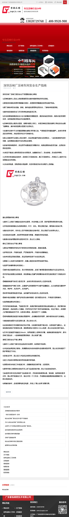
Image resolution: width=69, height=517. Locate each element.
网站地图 (59, 2)
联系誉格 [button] (45, 50)
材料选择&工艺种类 (10, 458)
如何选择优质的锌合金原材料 (13, 430)
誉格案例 (9, 50)
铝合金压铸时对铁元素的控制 (13, 441)
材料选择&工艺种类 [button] (36, 46)
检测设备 (21, 50)
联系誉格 (50, 2)
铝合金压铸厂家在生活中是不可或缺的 (16, 418)
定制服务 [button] (51, 46)
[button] (26, 76)
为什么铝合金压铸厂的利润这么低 (15, 422)
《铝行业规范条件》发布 (12, 414)
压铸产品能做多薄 (10, 437)
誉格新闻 (6, 469)
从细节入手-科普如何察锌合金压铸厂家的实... (18, 426)
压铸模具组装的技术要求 (12, 411)
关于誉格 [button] (21, 46)
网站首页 (9, 46)
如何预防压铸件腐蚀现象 (12, 433)
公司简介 (41, 2)
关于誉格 (6, 455)
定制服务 (6, 461)
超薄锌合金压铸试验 (11, 445)
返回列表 (8, 392)
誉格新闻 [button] (33, 50)
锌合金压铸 (5, 489)
